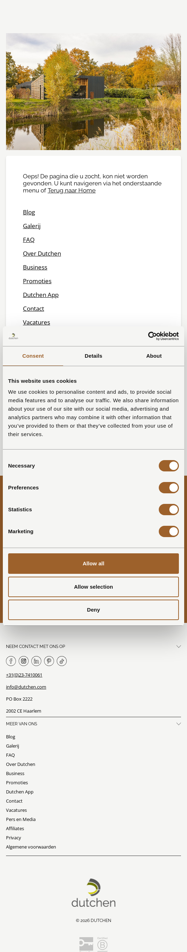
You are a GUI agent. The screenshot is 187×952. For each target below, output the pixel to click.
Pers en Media (21, 819)
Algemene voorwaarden (31, 847)
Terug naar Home (72, 190)
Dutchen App (41, 295)
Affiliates (15, 828)
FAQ (29, 240)
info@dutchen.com (26, 687)
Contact (33, 308)
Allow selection (93, 587)
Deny (93, 610)
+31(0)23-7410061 (24, 675)
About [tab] (154, 356)
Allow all (93, 563)
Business (35, 267)
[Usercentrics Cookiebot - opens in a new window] (148, 336)
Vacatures (36, 322)
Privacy (13, 837)
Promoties (37, 281)
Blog (29, 212)
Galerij (32, 226)
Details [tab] (93, 356)
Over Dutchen (42, 253)
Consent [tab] (33, 356)
